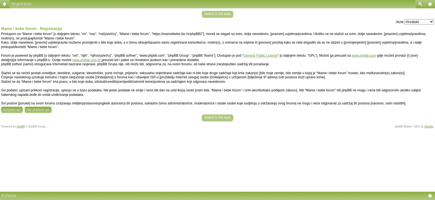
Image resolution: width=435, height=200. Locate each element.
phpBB (21, 126)
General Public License (261, 56)
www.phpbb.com (364, 56)
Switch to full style (217, 14)
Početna (9, 195)
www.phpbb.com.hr (87, 60)
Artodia (428, 126)
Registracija (21, 4)
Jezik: (400, 22)
